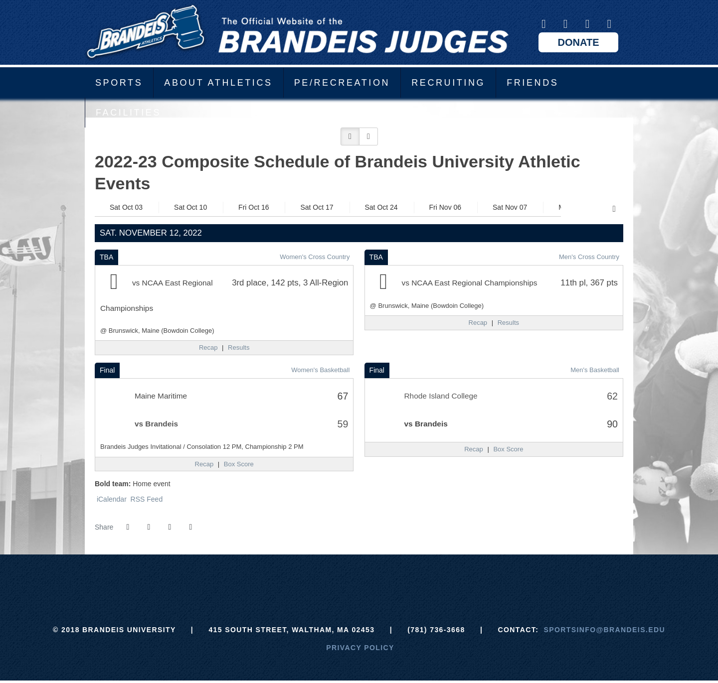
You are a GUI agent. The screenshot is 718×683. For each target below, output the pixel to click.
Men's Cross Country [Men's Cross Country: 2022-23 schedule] (589, 257)
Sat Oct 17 (316, 207)
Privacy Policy (360, 648)
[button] (350, 136)
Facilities (128, 113)
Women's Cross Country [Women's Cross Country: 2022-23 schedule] (315, 257)
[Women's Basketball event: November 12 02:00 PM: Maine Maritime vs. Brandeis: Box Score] (238, 464)
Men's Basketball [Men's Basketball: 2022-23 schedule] (594, 370)
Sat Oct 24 (381, 207)
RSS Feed (146, 499)
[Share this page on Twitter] (148, 527)
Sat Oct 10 (190, 207)
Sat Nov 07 (510, 207)
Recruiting (448, 83)
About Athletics (218, 83)
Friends (532, 83)
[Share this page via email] (169, 527)
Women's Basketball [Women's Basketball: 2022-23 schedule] (320, 370)
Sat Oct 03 (126, 207)
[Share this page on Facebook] (127, 527)
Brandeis (297, 32)
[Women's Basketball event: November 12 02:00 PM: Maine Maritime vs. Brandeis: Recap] (204, 464)
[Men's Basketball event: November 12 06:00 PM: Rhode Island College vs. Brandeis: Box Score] (508, 449)
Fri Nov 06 (445, 207)
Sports (119, 83)
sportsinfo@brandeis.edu (604, 630)
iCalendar (111, 499)
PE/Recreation (342, 83)
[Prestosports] (433, 579)
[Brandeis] (284, 579)
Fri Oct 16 (253, 207)
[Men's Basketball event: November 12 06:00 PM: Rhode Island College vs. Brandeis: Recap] (474, 449)
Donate (578, 42)
